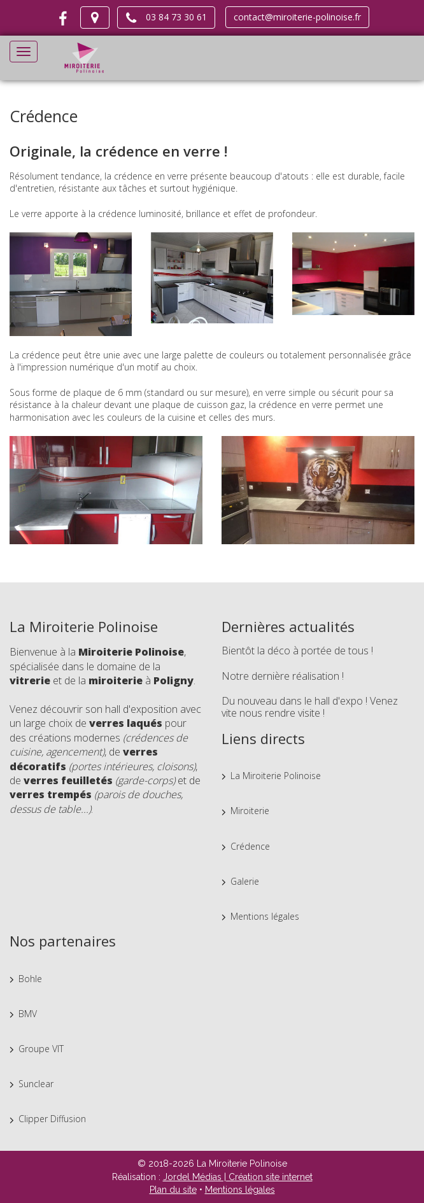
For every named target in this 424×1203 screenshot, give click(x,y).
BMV (27, 1014)
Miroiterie (249, 811)
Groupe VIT (41, 1049)
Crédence (250, 846)
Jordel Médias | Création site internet (238, 1177)
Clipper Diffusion (52, 1119)
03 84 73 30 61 (166, 17)
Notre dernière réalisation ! (283, 676)
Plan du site (173, 1190)
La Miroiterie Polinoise (275, 776)
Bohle (30, 979)
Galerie (244, 881)
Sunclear (35, 1084)
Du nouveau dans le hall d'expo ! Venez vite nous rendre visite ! (310, 707)
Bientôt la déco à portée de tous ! (297, 651)
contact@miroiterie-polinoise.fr (297, 17)
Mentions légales (264, 916)
